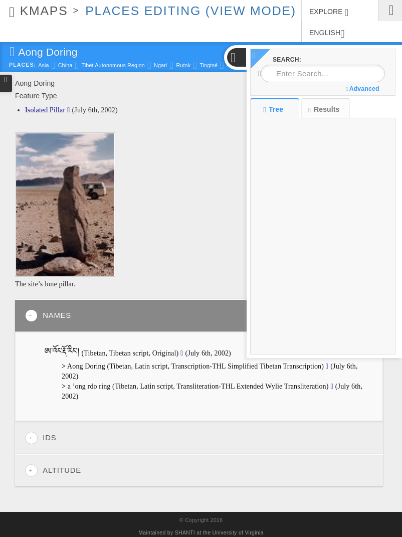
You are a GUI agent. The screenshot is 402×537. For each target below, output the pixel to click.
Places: (22, 65)
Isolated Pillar (45, 110)
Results (323, 109)
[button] (236, 57)
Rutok (183, 65)
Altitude (53, 470)
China (65, 65)
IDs (40, 438)
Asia (43, 65)
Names (48, 315)
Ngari (160, 65)
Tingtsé (208, 65)
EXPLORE (328, 12)
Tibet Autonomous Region (113, 65)
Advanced (362, 88)
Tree (274, 109)
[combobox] (323, 73)
